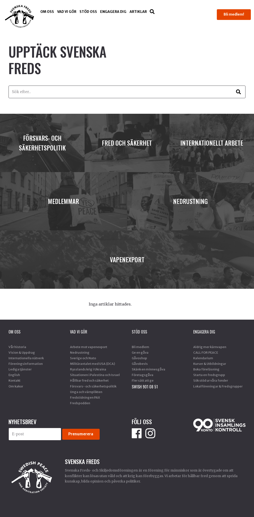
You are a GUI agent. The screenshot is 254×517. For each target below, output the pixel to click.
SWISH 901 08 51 (145, 387)
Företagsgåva (142, 375)
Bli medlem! (234, 14)
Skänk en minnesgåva (148, 369)
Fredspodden (80, 403)
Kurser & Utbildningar (209, 364)
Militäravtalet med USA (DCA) (92, 364)
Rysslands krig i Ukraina (88, 369)
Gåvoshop (139, 358)
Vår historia (17, 347)
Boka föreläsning (206, 369)
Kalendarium (203, 358)
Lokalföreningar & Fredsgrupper (218, 386)
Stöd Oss (88, 11)
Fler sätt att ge (143, 380)
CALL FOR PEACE (205, 352)
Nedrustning (79, 352)
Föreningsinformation (26, 364)
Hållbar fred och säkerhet (89, 380)
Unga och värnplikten (86, 392)
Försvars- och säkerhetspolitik (93, 386)
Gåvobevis (140, 364)
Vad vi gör (66, 11)
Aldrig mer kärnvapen (209, 347)
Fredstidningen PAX (85, 397)
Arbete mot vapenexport (88, 347)
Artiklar (138, 11)
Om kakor (16, 386)
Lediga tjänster (20, 369)
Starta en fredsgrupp (209, 375)
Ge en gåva (140, 352)
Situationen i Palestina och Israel (95, 375)
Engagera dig (113, 11)
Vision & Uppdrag (22, 352)
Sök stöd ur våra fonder (210, 380)
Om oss (47, 11)
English (14, 375)
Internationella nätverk (26, 358)
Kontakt (14, 380)
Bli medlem (140, 347)
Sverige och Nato (83, 358)
